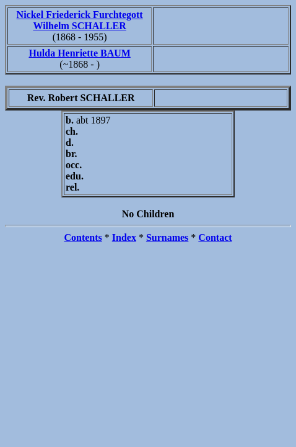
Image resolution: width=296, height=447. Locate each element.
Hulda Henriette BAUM (79, 53)
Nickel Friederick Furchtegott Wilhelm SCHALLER (80, 20)
